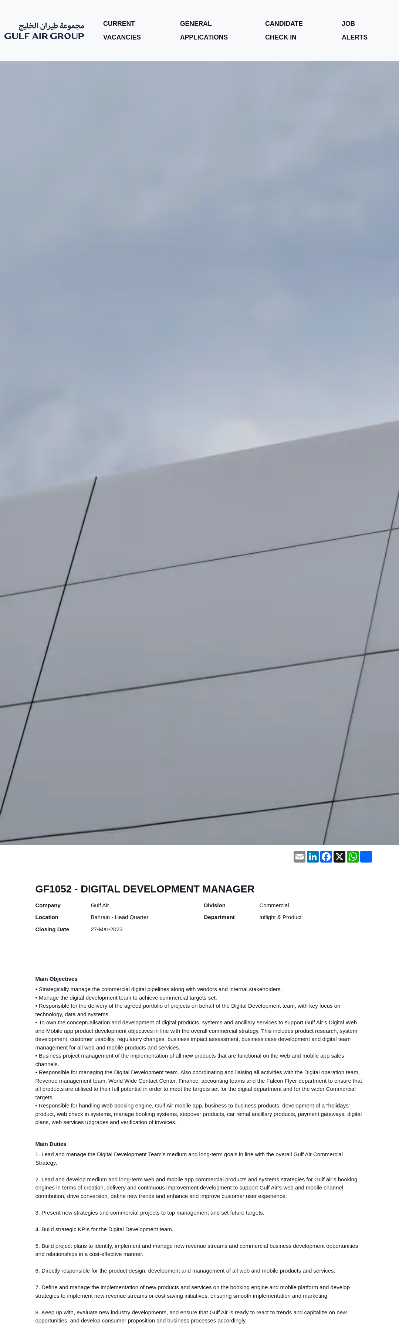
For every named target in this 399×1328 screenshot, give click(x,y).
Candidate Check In (284, 30)
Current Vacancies (122, 30)
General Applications (203, 30)
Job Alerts (355, 30)
